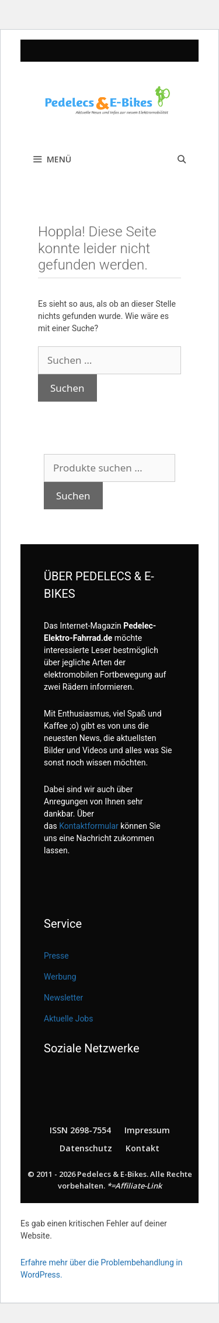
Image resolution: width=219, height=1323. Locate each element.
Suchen (73, 495)
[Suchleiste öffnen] (182, 159)
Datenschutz (86, 1148)
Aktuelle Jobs (68, 1018)
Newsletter (63, 997)
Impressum (147, 1130)
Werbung (60, 976)
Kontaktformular (89, 826)
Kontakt (142, 1148)
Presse (56, 955)
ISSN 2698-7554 (80, 1130)
